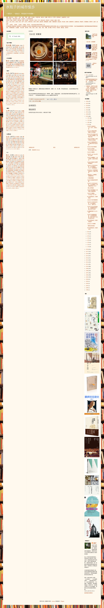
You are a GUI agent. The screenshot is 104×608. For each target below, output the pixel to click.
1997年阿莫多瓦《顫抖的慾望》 (92, 221)
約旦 (14, 89)
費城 (23, 88)
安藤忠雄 (22, 165)
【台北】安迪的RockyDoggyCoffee (92, 149)
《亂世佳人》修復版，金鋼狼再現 (92, 175)
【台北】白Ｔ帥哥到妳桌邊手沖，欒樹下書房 (92, 171)
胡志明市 (9, 104)
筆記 (7, 50)
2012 (87, 262)
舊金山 (16, 98)
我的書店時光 (9, 67)
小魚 (18, 157)
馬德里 (81, 21)
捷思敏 (17, 162)
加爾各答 (7, 100)
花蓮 (18, 142)
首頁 (68, 17)
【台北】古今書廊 (91, 223)
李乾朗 (11, 183)
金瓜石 (28, 24)
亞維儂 (8, 95)
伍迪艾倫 (76, 26)
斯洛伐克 (43, 20)
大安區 (20, 24)
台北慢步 (23, 18)
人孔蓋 (21, 51)
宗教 (65, 26)
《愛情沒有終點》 (91, 225)
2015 (87, 255)
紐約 (95, 21)
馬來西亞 (13, 126)
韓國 (19, 123)
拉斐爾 (17, 27)
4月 (88, 240)
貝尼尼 (18, 179)
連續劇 (80, 26)
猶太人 (14, 171)
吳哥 (26, 21)
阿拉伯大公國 (20, 124)
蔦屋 (16, 51)
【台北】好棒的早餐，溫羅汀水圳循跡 (92, 131)
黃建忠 (22, 170)
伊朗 (23, 20)
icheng (7, 174)
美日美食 (22, 53)
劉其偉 (20, 182)
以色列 (7, 20)
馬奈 (33, 27)
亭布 (10, 97)
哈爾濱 (14, 103)
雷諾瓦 (10, 182)
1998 (87, 289)
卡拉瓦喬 (22, 27)
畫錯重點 (16, 53)
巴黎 (34, 21)
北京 (7, 21)
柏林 (67, 21)
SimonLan (18, 168)
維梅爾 (10, 173)
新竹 (23, 140)
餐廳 (40, 101)
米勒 (30, 27)
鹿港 (19, 147)
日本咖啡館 (23, 26)
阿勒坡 (15, 94)
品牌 (51, 26)
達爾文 (14, 177)
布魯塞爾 (14, 95)
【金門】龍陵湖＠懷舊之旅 (94, 35)
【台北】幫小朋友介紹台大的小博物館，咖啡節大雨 (92, 135)
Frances (9, 167)
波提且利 (9, 185)
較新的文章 (31, 147)
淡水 (9, 142)
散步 (7, 61)
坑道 (37, 26)
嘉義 (11, 145)
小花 (23, 168)
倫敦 (50, 21)
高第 (23, 177)
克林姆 (11, 174)
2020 (87, 114)
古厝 (42, 26)
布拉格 (63, 21)
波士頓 (8, 82)
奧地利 (22, 115)
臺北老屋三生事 (16, 18)
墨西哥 (19, 127)
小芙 (17, 164)
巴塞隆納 (86, 21)
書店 (49, 26)
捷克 (15, 114)
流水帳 (33, 17)
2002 (87, 283)
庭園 (35, 26)
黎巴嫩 (19, 20)
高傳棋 (15, 173)
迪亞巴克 (17, 91)
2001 (87, 285)
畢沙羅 (14, 185)
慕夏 (46, 27)
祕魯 (56, 20)
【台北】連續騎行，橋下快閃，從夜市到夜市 (92, 159)
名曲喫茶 (19, 26)
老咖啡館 (14, 26)
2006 (87, 275)
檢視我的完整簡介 (88, 593)
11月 (88, 120)
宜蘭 (7, 140)
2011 (87, 264)
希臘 (12, 118)
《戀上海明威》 (90, 188)
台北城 (12, 140)
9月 (88, 124)
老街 (40, 26)
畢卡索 (54, 27)
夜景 (15, 50)
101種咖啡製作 (9, 53)
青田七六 (50, 17)
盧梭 (17, 186)
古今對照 (11, 51)
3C (11, 50)
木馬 (22, 158)
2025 (87, 103)
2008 (87, 270)
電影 (72, 26)
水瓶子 (16, 17)
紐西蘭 (15, 130)
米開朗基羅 (11, 27)
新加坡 (19, 95)
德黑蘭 (12, 91)
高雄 (18, 141)
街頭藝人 (55, 26)
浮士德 (12, 186)
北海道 (52, 20)
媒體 (29, 17)
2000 (87, 287)
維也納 (59, 21)
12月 (88, 118)
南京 (11, 100)
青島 (20, 101)
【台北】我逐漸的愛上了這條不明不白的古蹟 (92, 143)
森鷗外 (22, 183)
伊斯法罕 (21, 98)
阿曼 (11, 20)
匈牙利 (17, 126)
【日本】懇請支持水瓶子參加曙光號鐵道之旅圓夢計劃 (94, 47)
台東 (37, 24)
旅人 (58, 26)
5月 (88, 238)
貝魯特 (11, 94)
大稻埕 (11, 24)
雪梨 (13, 104)
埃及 (15, 127)
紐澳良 (12, 98)
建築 (17, 45)
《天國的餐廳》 (90, 178)
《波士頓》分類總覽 (90, 41)
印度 (36, 20)
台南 (34, 24)
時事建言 (11, 62)
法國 (10, 112)
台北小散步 (15, 67)
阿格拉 (9, 89)
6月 (88, 236)
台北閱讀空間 (29, 18)
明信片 (67, 26)
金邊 (22, 91)
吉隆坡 (15, 100)
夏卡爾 (49, 27)
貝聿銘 (9, 177)
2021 (87, 112)
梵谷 (43, 27)
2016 (87, 253)
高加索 (26, 20)
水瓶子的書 (8, 18)
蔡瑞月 (10, 165)
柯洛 (8, 186)
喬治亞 (7, 126)
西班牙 (10, 117)
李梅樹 (19, 180)
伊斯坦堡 (30, 21)
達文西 (22, 179)
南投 (15, 145)
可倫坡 (10, 103)
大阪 (9, 84)
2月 (88, 244)
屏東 (11, 144)
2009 (87, 268)
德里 (19, 88)
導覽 (26, 17)
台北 (7, 24)
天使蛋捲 (18, 161)
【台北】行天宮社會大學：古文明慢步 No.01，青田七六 (92, 203)
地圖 (46, 17)
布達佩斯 (14, 93)
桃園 (14, 141)
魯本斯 (26, 27)
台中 (23, 76)
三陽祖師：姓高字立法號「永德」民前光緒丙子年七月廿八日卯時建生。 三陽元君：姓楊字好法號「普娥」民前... (92, 89)
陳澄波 (62, 27)
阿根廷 (10, 129)
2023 (87, 107)
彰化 (10, 147)
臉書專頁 (64, 17)
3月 (88, 242)
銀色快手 (22, 186)
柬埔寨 (12, 115)
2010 (87, 266)
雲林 (15, 88)
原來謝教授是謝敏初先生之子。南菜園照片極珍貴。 (91, 80)
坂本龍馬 (9, 188)
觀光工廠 (84, 26)
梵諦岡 (16, 121)
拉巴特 (23, 103)
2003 (87, 281)
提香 (8, 176)
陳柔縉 (19, 185)
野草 (55, 17)
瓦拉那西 (10, 88)
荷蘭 (14, 124)
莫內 (37, 27)
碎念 (10, 47)
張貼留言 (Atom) (36, 150)
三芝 (12, 148)
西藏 (15, 123)
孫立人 (22, 174)
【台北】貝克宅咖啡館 (92, 200)
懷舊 (44, 26)
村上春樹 (13, 179)
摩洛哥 (47, 20)
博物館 (87, 26)
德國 (19, 114)
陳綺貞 (18, 177)
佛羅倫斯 (46, 21)
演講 (23, 17)
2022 (87, 109)
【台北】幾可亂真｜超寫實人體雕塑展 (92, 190)
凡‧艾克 (15, 182)
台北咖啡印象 (9, 65)
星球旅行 (59, 17)
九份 (32, 24)
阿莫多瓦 (11, 168)
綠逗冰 (42, 17)
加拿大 (11, 127)
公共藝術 (61, 26)
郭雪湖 (58, 27)
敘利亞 (15, 20)
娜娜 (19, 167)
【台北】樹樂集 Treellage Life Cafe (91, 194)
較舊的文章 (77, 147)
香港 (13, 84)
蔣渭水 (7, 161)
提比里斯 (14, 97)
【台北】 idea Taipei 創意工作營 (92, 155)
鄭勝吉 (17, 170)
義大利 (22, 112)
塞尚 (23, 185)
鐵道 (33, 26)
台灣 (36, 101)
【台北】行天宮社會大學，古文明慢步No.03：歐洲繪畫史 (92, 167)
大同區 (15, 24)
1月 (88, 246)
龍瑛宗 (66, 27)
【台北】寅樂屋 (90, 152)
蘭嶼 (18, 148)
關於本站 (11, 17)
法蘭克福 (77, 21)
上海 (10, 21)
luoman (53, 601)
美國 (22, 111)
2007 (87, 272)
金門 (39, 24)
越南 (7, 127)
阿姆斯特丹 (21, 94)
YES (87, 75)
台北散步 (29, 26)
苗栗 (19, 145)
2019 (87, 116)
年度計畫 (38, 17)
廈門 (18, 93)
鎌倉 (18, 82)
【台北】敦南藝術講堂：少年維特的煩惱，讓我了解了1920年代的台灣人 (92, 216)
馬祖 (41, 24)
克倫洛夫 (8, 93)
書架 (16, 47)
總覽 (7, 17)
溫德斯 (9, 171)
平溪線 (24, 24)
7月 (88, 233)
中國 (10, 114)
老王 (19, 176)
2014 (87, 257)
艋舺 (20, 144)
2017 (87, 251)
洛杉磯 (7, 98)
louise (14, 167)
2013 (87, 260)
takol (8, 179)
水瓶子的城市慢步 (20, 7)
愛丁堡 (18, 103)
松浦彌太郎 (16, 183)
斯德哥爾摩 (20, 97)
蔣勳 (17, 188)
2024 (87, 105)
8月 (88, 231)
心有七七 (17, 155)
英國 (16, 112)
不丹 (39, 20)
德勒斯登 (71, 21)
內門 (8, 148)
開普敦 (17, 101)
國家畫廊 (54, 21)
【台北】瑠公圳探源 (92, 146)
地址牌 (20, 48)
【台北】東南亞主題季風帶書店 (92, 163)
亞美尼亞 (31, 20)
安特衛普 (19, 100)
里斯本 (91, 21)
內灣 (15, 148)
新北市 (17, 73)
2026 (87, 101)
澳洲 (22, 126)
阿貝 (15, 160)
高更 (40, 27)
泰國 (11, 123)
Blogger (62, 601)
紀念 (22, 47)
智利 (59, 20)
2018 (87, 249)
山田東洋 (14, 180)
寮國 (21, 121)
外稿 (20, 17)
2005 (87, 277)
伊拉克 (11, 130)
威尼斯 (41, 21)
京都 (17, 21)
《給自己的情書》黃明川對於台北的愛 (92, 139)
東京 (13, 21)
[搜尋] (16, 36)
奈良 (20, 21)
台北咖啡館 (8, 26)
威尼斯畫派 (93, 26)
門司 (18, 84)
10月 (88, 122)
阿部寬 (22, 164)
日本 (16, 111)
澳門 (23, 87)
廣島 (9, 81)
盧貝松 (19, 171)
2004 (87, 279)
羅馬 (38, 21)
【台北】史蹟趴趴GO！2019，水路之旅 (92, 127)
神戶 (23, 21)
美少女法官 (14, 176)
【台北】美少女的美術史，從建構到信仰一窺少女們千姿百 (92, 208)
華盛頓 (13, 101)
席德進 (13, 188)
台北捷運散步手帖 (19, 65)
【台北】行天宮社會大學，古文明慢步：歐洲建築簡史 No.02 (92, 184)
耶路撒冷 (18, 89)
